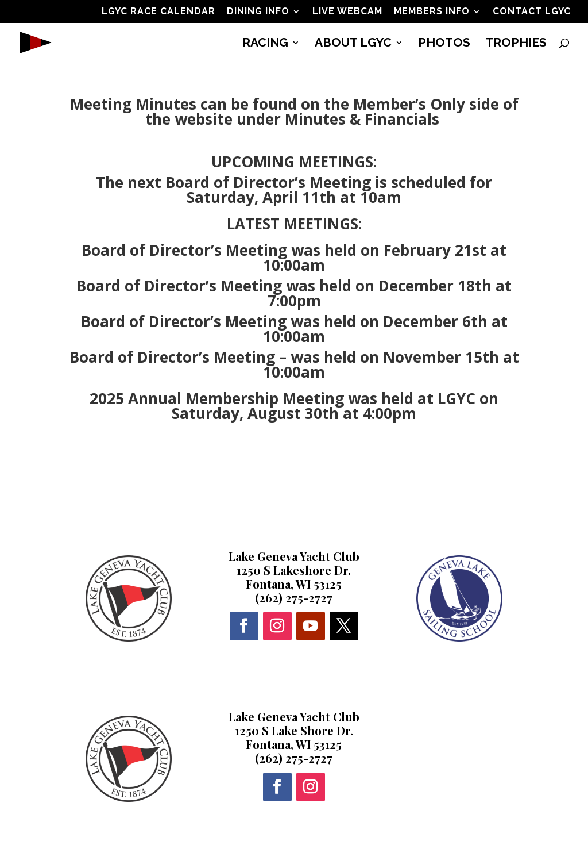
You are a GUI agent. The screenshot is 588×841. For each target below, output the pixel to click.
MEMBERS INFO (432, 12)
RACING (265, 44)
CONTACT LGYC (532, 12)
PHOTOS (444, 44)
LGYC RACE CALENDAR (158, 12)
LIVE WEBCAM (347, 12)
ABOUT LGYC (353, 44)
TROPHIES (516, 44)
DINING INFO (258, 12)
